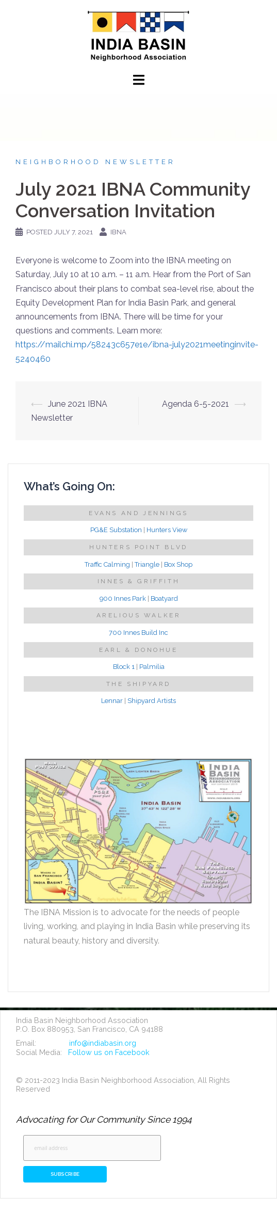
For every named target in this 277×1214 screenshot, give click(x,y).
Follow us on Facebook (109, 1052)
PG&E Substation (116, 530)
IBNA (118, 232)
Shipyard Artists (151, 701)
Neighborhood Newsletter (95, 162)
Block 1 (124, 666)
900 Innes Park (123, 598)
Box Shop (178, 564)
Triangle (147, 564)
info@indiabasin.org (102, 1043)
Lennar (112, 701)
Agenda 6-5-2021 (195, 404)
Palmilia (152, 666)
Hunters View (166, 530)
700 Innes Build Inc (138, 632)
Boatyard (164, 598)
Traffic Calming (107, 564)
